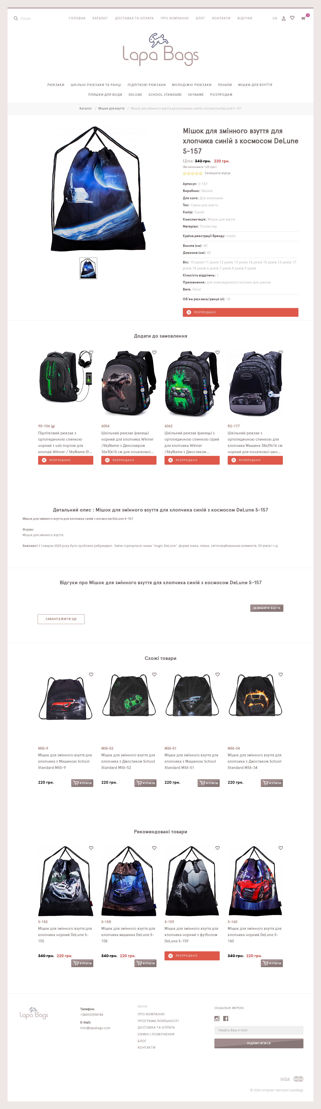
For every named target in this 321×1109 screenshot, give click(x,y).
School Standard (165, 94)
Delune (135, 94)
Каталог (100, 18)
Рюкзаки (56, 85)
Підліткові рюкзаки (147, 85)
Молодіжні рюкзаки (192, 85)
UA (275, 18)
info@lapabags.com (95, 1028)
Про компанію (175, 18)
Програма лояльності (158, 1021)
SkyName (196, 94)
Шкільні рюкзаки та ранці (96, 85)
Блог (200, 18)
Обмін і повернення (156, 1034)
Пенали (225, 85)
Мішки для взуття (255, 85)
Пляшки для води (105, 94)
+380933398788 (91, 1015)
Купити (82, 783)
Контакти (221, 18)
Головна (77, 18)
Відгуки (244, 18)
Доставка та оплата (134, 18)
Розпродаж (221, 94)
